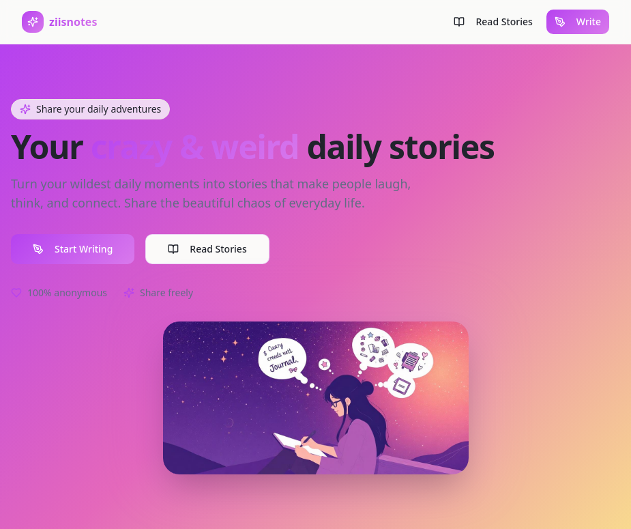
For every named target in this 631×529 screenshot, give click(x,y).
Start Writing (73, 248)
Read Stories (207, 248)
